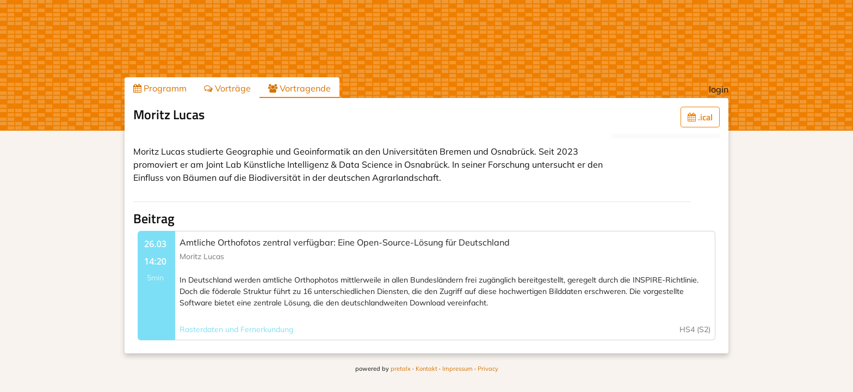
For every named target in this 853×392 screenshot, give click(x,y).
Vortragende (299, 88)
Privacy (488, 368)
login (718, 89)
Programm (160, 88)
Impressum (457, 368)
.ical (700, 117)
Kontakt (426, 368)
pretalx (401, 368)
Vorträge (227, 88)
